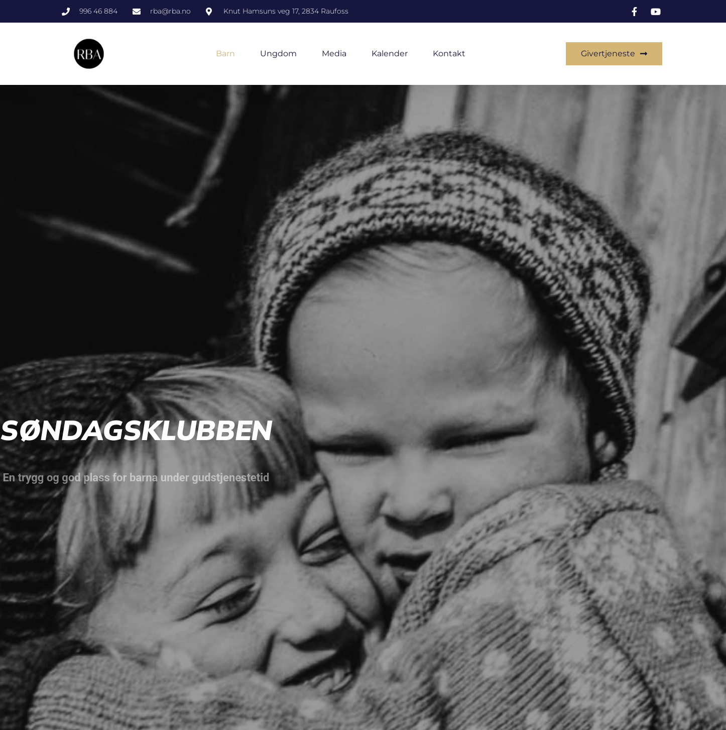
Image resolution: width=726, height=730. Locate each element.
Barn (225, 53)
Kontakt (449, 53)
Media (334, 53)
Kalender (390, 53)
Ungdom (278, 53)
